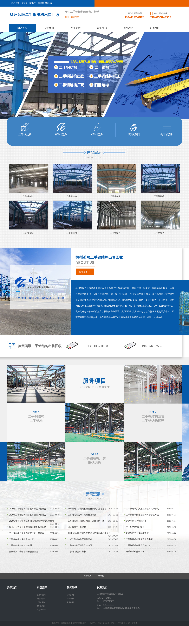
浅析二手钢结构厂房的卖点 (80, 539)
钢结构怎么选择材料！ (136, 521)
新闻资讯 (102, 28)
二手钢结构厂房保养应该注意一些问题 (26, 533)
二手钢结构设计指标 (77, 551)
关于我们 (49, 28)
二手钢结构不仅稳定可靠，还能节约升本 (86, 521)
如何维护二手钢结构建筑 (137, 533)
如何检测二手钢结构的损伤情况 (23, 551)
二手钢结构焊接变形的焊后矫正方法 (142, 515)
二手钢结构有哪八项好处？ (138, 545)
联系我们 (155, 28)
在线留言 (129, 28)
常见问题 (70, 602)
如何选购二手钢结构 (77, 527)
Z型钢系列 (41, 606)
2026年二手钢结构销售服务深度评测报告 (27, 509)
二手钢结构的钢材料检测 (20, 545)
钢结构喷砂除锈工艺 (135, 551)
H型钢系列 (41, 599)
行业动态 (70, 599)
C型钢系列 (41, 602)
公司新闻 (70, 595)
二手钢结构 (28, 196)
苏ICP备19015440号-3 (107, 623)
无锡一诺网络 (131, 623)
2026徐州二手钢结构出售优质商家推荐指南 (87, 509)
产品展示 (75, 28)
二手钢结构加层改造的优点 (21, 539)
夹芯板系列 (41, 610)
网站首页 (22, 28)
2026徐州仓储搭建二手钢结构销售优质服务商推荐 (31, 521)
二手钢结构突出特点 (135, 527)
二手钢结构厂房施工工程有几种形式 (142, 509)
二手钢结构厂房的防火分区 (80, 545)
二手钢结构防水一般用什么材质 (82, 515)
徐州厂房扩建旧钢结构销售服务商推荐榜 (27, 527)
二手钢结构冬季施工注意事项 (139, 539)
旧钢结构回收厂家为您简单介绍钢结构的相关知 (89, 533)
